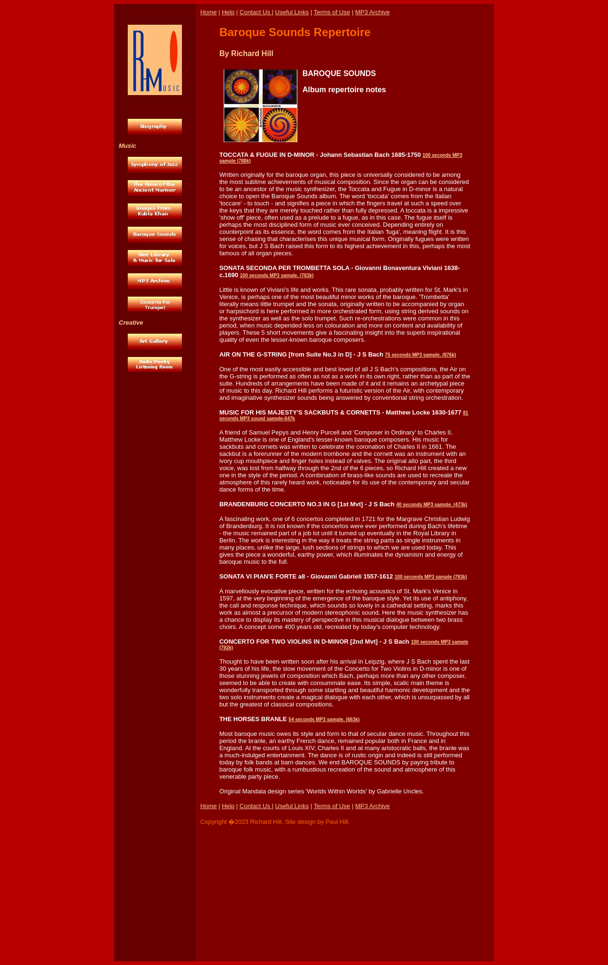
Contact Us (255, 12)
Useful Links (292, 12)
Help (228, 12)
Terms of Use (332, 12)
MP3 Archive (372, 12)
